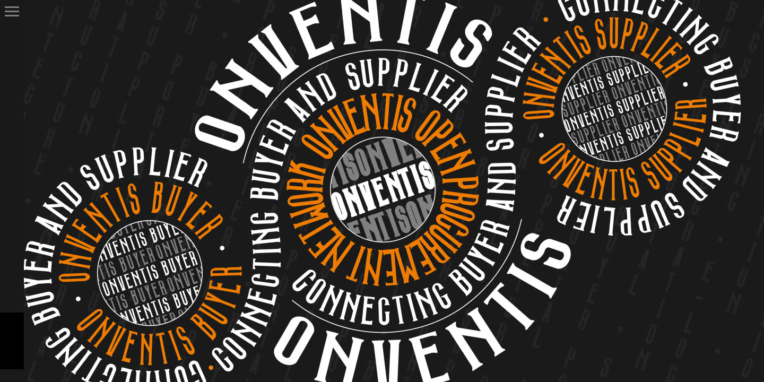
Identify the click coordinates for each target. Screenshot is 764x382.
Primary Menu (12, 11)
